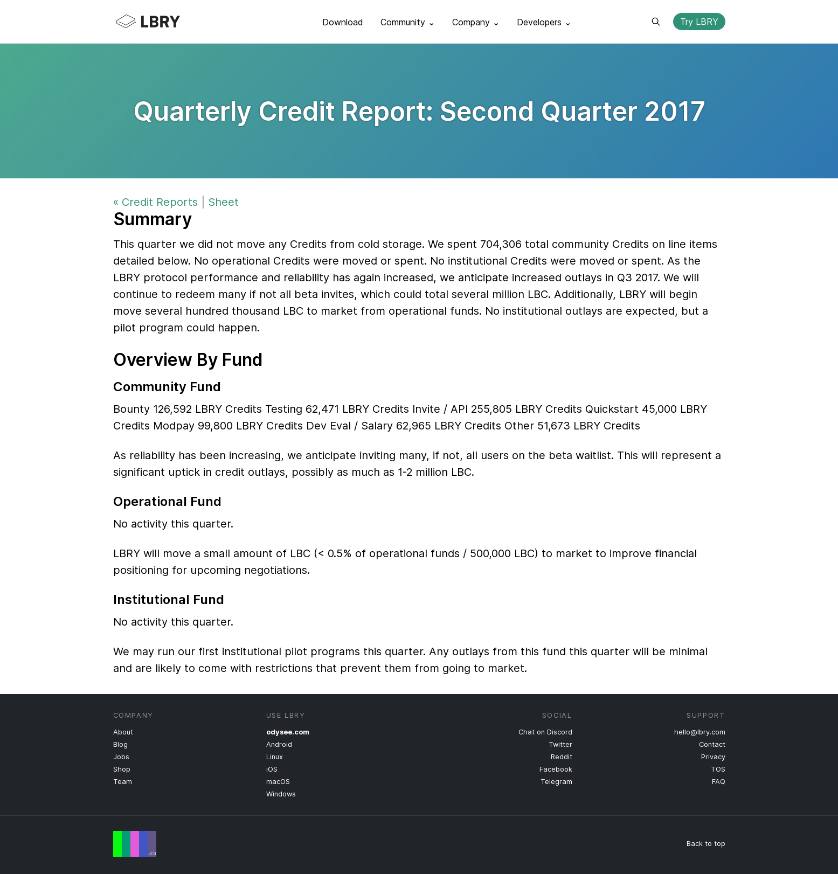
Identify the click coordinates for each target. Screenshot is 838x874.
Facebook (555, 769)
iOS (272, 769)
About (123, 732)
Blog (120, 744)
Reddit (561, 757)
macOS (278, 782)
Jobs (121, 757)
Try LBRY (699, 21)
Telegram (556, 782)
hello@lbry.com (699, 732)
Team (122, 782)
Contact (712, 744)
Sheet (223, 202)
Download (342, 22)
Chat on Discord (545, 732)
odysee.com (287, 732)
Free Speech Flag (134, 844)
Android (279, 744)
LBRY (169, 21)
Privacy (713, 757)
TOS (718, 769)
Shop (121, 769)
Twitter (560, 744)
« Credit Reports (155, 202)
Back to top (706, 844)
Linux (274, 757)
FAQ (718, 782)
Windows (281, 794)
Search (655, 21)
